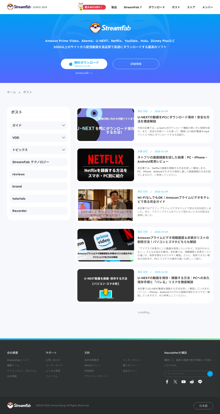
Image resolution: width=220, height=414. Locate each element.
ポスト (176, 7)
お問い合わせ (53, 360)
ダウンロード (156, 7)
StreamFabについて (18, 360)
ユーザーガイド (54, 365)
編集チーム (13, 365)
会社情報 (12, 376)
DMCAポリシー (92, 365)
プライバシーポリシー (96, 376)
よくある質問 (53, 370)
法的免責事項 (91, 360)
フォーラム (52, 376)
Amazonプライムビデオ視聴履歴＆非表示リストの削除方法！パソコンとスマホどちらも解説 (173, 240)
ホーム (11, 92)
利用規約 (89, 370)
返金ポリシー (130, 370)
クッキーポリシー (132, 360)
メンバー (207, 7)
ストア (191, 7)
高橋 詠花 (143, 151)
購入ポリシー (130, 365)
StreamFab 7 (133, 7)
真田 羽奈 (143, 111)
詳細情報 (135, 64)
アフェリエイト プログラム (22, 370)
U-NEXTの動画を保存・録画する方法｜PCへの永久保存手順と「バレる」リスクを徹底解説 (174, 280)
